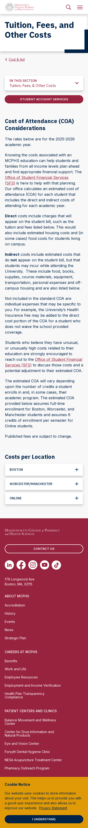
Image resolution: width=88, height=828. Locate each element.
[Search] (68, 7)
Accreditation (15, 605)
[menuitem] (68, 7)
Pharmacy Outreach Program (27, 768)
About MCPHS (17, 596)
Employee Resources (21, 677)
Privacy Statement (53, 808)
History (10, 613)
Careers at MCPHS (21, 652)
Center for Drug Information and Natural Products (29, 733)
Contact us (44, 548)
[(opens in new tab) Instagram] (33, 565)
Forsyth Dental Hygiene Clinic (27, 752)
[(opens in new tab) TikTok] (56, 565)
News (9, 630)
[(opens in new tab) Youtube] (44, 565)
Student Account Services (44, 99)
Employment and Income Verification (33, 685)
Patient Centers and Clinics (31, 711)
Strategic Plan (15, 638)
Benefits (11, 661)
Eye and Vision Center (22, 743)
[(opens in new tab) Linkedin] (9, 565)
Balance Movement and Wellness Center (30, 722)
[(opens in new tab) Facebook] (21, 565)
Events (10, 622)
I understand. (44, 819)
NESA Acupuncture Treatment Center (33, 760)
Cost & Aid (17, 59)
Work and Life (15, 669)
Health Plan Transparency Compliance (25, 695)
